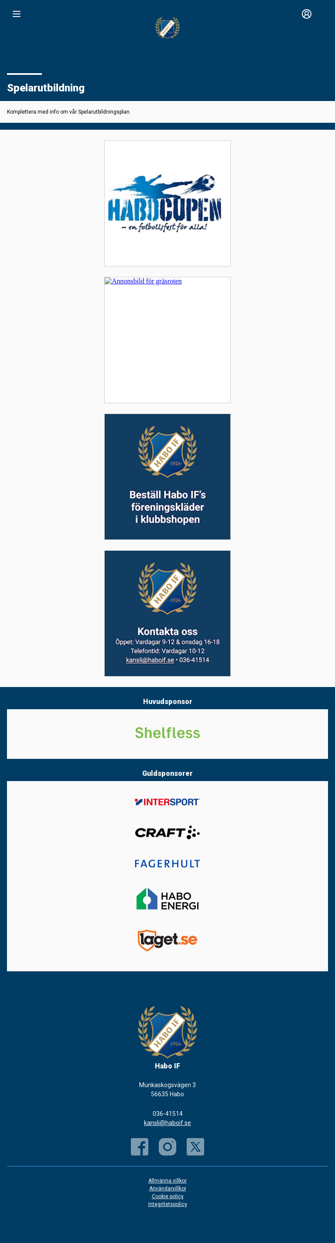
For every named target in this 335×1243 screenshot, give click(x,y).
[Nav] (16, 14)
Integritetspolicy (167, 1204)
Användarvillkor (167, 1189)
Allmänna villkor (167, 1181)
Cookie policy (168, 1196)
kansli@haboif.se (167, 1122)
